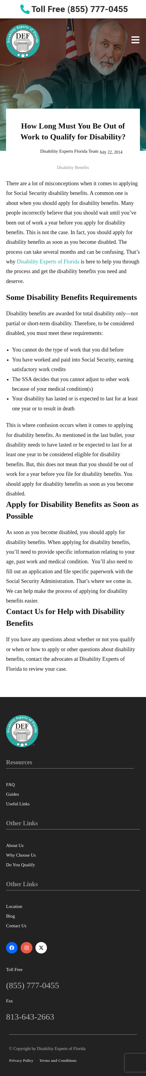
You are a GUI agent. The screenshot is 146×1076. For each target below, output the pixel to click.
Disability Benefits (73, 167)
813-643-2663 (30, 1016)
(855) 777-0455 (32, 985)
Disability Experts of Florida (48, 262)
